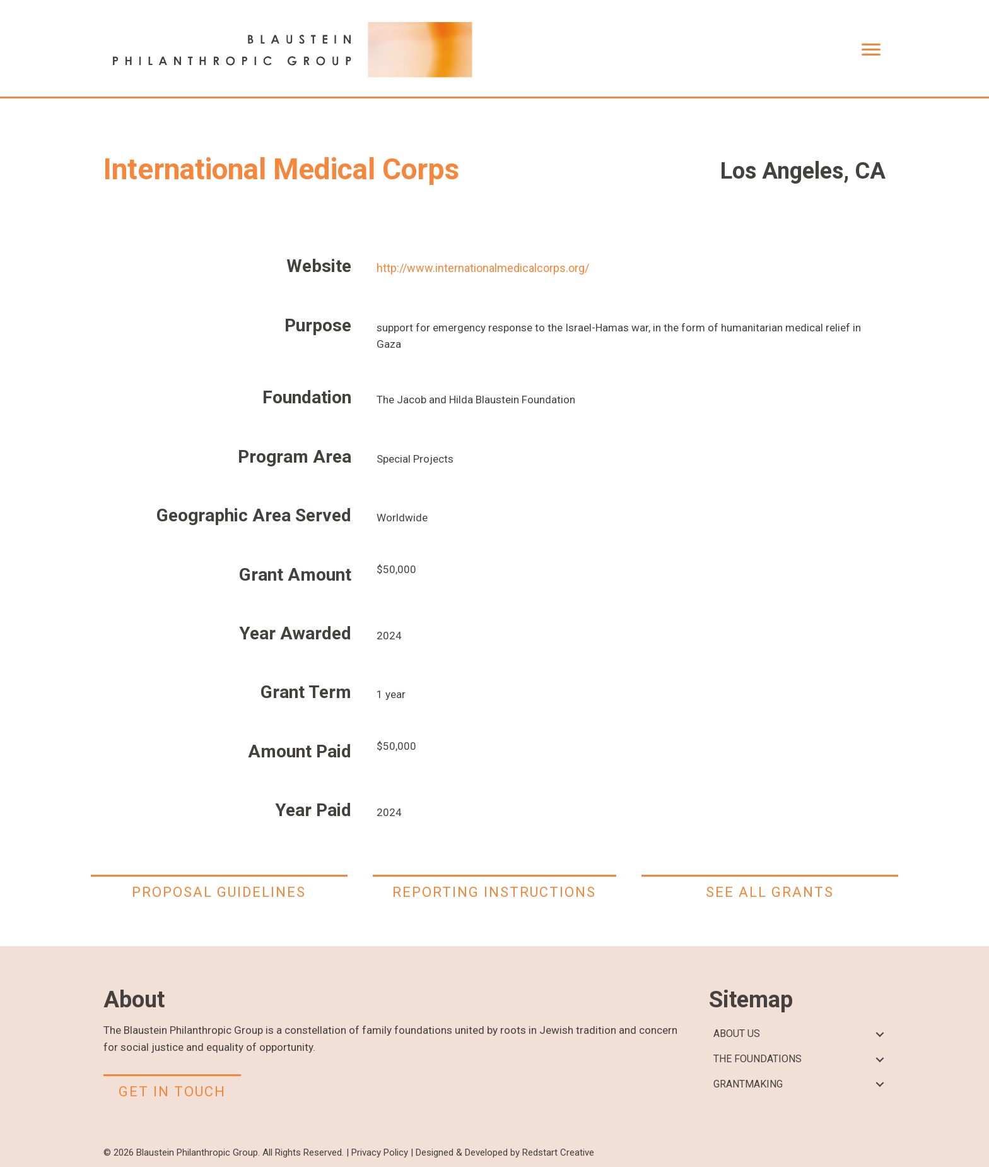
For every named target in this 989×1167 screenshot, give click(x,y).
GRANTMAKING (748, 1084)
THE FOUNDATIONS (757, 1059)
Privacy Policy (379, 1152)
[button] (880, 1034)
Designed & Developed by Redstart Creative (505, 1152)
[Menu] (871, 50)
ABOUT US (736, 1034)
